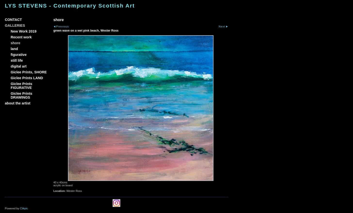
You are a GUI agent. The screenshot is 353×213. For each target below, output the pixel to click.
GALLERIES (15, 25)
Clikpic (24, 208)
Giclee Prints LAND (27, 78)
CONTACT (13, 20)
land (14, 49)
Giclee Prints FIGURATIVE (21, 86)
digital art (18, 66)
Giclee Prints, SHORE (29, 72)
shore (15, 43)
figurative (18, 55)
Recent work (21, 37)
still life (17, 60)
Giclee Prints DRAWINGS (21, 95)
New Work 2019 (23, 31)
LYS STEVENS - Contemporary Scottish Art (70, 6)
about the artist (17, 103)
